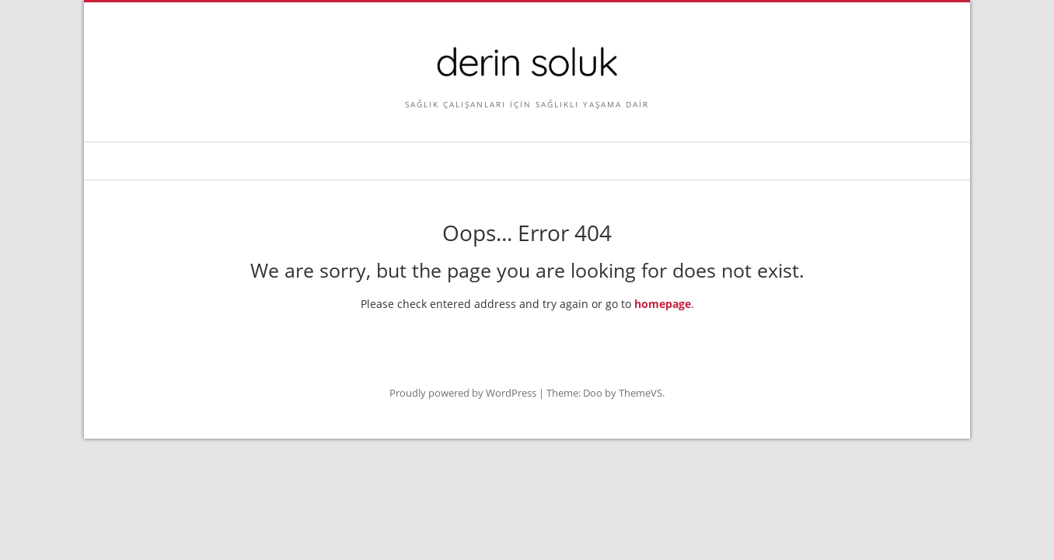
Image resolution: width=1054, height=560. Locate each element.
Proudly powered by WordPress (462, 393)
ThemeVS (640, 393)
